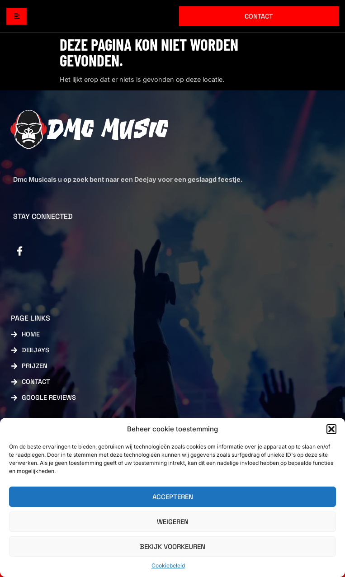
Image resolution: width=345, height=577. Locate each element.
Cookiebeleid (168, 565)
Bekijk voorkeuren (172, 546)
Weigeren (173, 521)
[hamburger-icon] (16, 16)
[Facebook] (20, 252)
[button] (331, 429)
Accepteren (172, 496)
